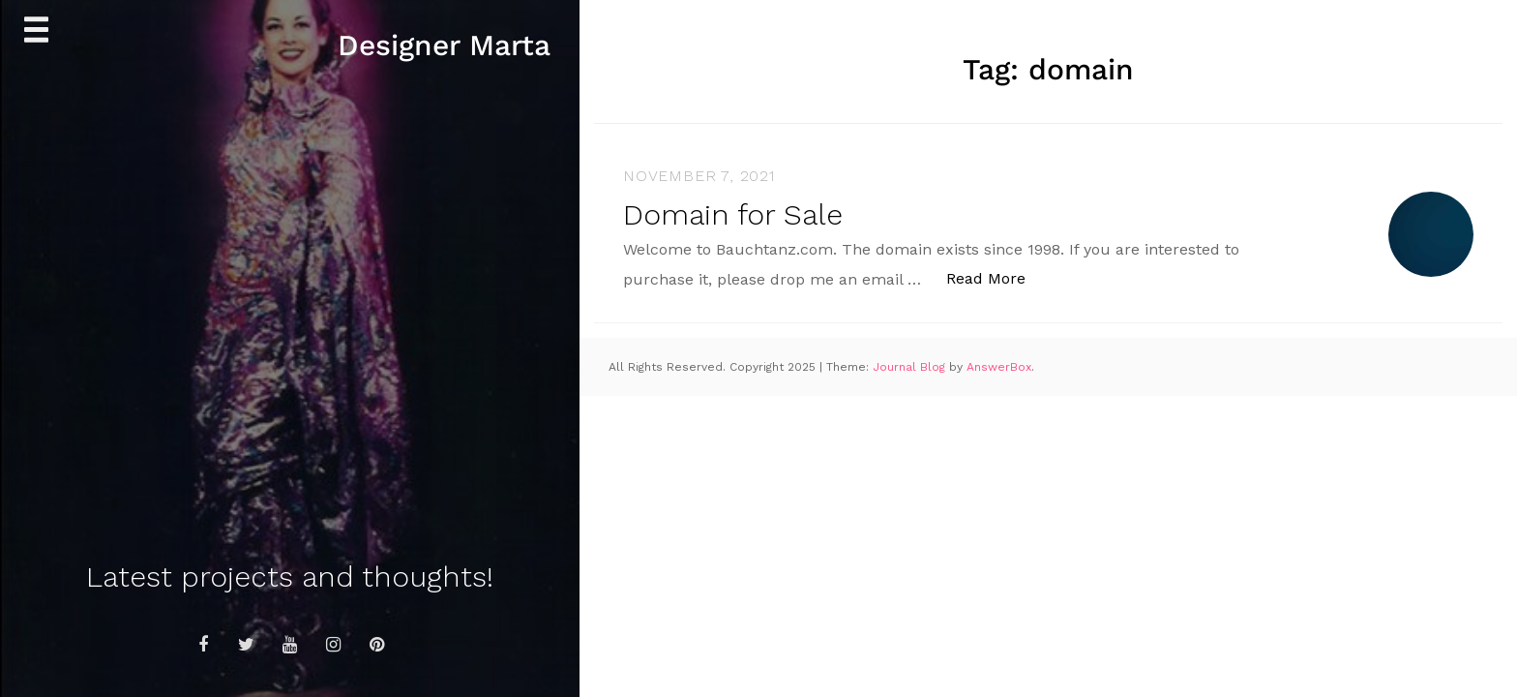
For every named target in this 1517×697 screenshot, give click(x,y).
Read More (996, 277)
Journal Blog (911, 367)
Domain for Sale (733, 214)
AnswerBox (999, 367)
